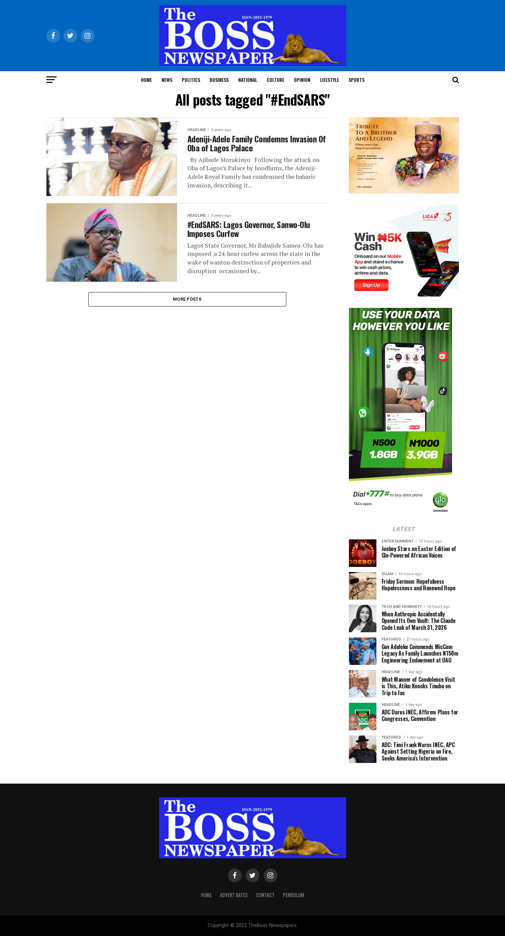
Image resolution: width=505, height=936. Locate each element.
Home (146, 79)
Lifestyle (329, 79)
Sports (356, 79)
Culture (275, 79)
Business (219, 79)
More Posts (187, 299)
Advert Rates (234, 895)
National (247, 79)
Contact (265, 895)
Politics (191, 79)
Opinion (302, 79)
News (167, 79)
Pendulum (293, 895)
